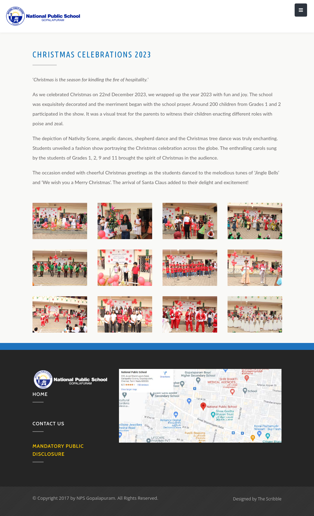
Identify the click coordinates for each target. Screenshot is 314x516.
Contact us (48, 423)
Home (40, 394)
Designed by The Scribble (257, 499)
